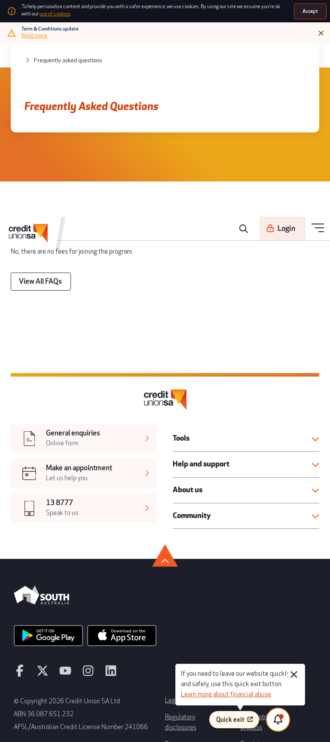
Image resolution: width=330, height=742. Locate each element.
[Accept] (311, 10)
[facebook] (19, 588)
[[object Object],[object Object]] (83, 384)
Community (189, 452)
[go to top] (165, 486)
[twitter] (38, 588)
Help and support (196, 405)
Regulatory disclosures (192, 624)
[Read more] (35, 33)
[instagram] (76, 588)
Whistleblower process (268, 624)
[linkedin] (95, 588)
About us (185, 428)
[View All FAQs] (35, 246)
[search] (253, 53)
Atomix (92, 729)
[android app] (43, 559)
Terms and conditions (266, 610)
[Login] (288, 53)
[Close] (322, 31)
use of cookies (270, 9)
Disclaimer (253, 638)
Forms (172, 638)
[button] (247, 382)
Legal (171, 610)
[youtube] (57, 588)
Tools (180, 382)
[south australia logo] (41, 528)
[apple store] (105, 559)
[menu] (318, 53)
